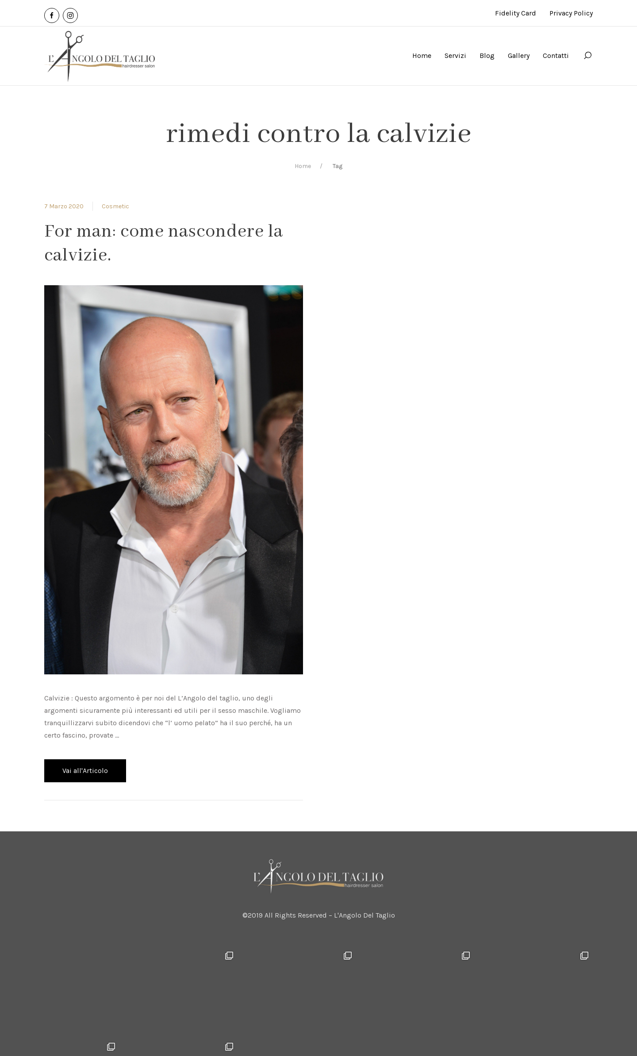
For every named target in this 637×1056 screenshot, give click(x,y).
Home (303, 166)
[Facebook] (51, 15)
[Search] (587, 55)
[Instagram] (70, 15)
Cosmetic (115, 206)
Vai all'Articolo (85, 770)
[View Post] (173, 479)
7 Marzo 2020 (64, 206)
